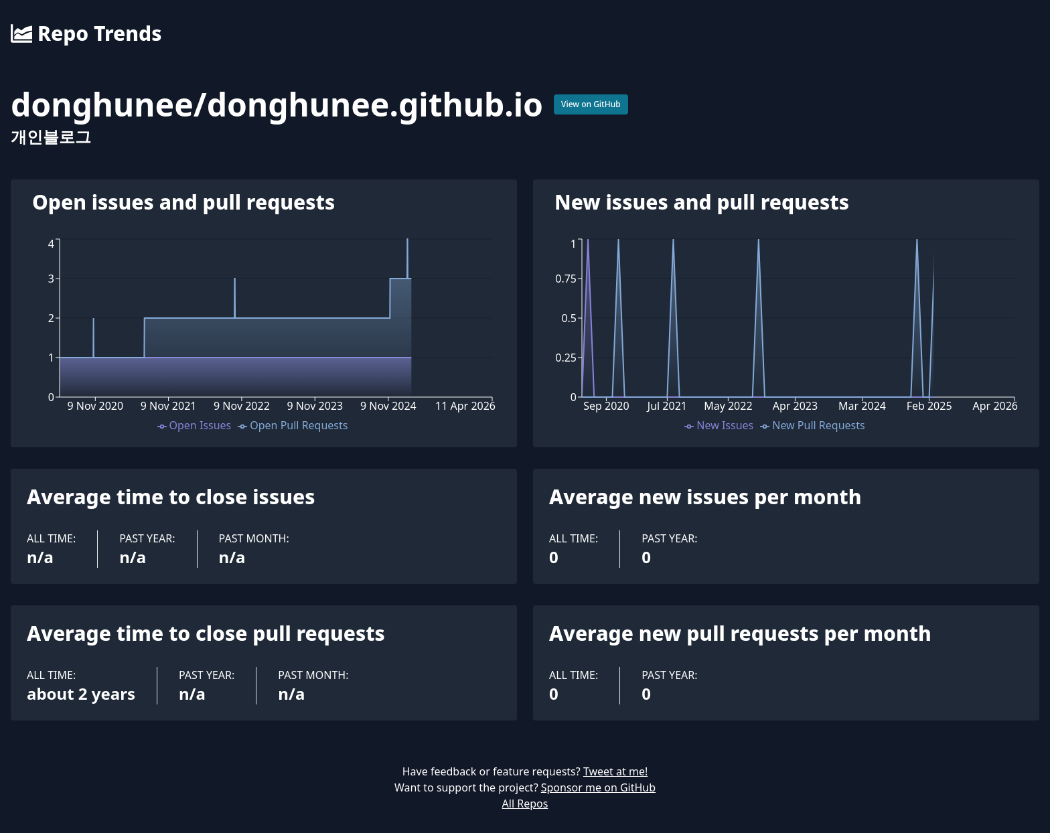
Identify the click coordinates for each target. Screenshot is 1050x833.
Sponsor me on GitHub (598, 787)
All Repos (525, 803)
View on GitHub (591, 104)
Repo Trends (86, 33)
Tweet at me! (615, 771)
